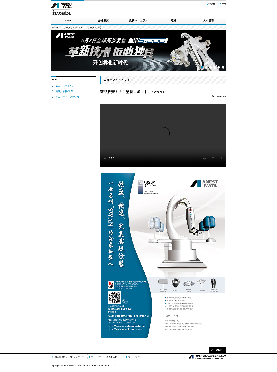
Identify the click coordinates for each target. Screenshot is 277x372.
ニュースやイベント (71, 27)
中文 (224, 4)
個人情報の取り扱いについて (69, 357)
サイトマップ (135, 357)
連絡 (173, 20)
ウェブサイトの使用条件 (104, 357)
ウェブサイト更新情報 (67, 96)
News (68, 20)
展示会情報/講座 (64, 91)
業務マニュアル (138, 20)
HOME (211, 4)
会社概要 (103, 20)
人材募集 (208, 20)
